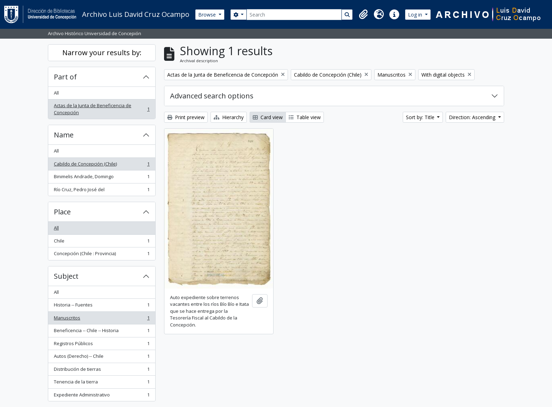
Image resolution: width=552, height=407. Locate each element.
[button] (363, 14)
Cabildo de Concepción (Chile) (102, 165)
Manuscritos (102, 319)
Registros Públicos (102, 345)
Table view (305, 117)
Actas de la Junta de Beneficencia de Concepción (102, 109)
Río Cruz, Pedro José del (102, 191)
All (56, 93)
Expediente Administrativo (102, 396)
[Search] (294, 14)
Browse (207, 14)
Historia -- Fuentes (102, 306)
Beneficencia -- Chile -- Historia (102, 332)
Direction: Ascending (473, 117)
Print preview (186, 117)
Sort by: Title (421, 117)
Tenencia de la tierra (102, 383)
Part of (65, 77)
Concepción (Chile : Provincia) (102, 255)
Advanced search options (211, 96)
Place (62, 212)
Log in (416, 14)
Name (64, 135)
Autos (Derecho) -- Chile (102, 357)
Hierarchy (229, 117)
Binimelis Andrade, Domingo (102, 178)
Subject (66, 276)
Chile (102, 242)
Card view (268, 117)
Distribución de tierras (102, 370)
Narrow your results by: (102, 52)
